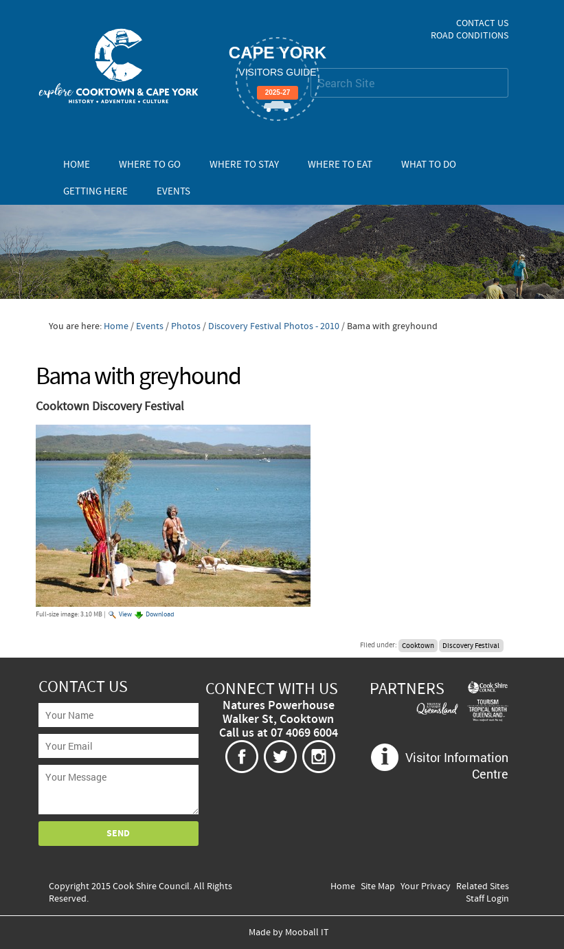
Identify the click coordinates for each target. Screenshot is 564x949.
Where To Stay (244, 164)
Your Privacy (426, 886)
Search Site (310, 67)
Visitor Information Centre (456, 765)
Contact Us (482, 23)
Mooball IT (307, 932)
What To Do (428, 164)
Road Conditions (469, 36)
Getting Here (95, 191)
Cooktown (418, 645)
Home (76, 164)
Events (173, 191)
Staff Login (487, 899)
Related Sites (482, 886)
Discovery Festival (470, 645)
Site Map (378, 886)
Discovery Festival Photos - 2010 (273, 326)
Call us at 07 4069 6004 (278, 733)
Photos (186, 326)
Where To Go (150, 164)
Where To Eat (340, 164)
